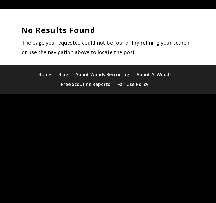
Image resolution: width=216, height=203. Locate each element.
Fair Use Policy (133, 84)
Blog (63, 74)
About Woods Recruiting (102, 74)
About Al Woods (154, 74)
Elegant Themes (93, 102)
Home (44, 74)
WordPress (159, 102)
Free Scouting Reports (85, 84)
